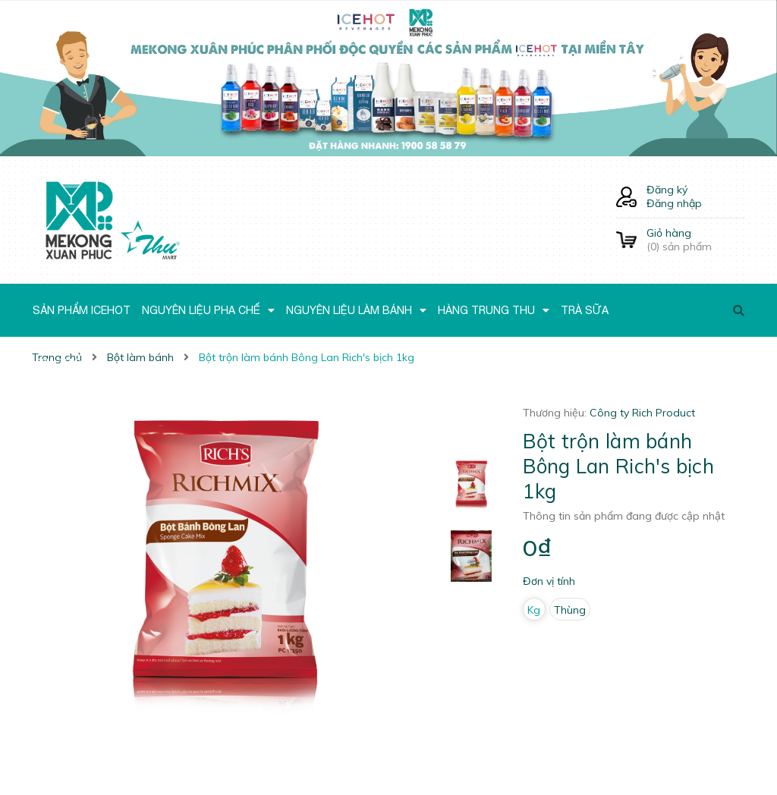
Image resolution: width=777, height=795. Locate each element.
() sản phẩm (695, 239)
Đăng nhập (674, 203)
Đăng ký (666, 189)
